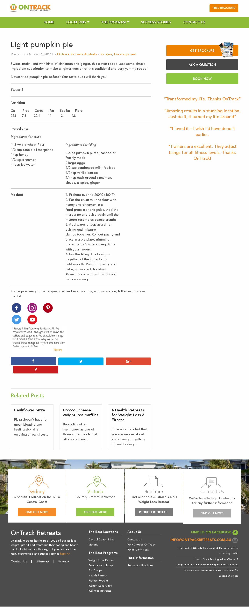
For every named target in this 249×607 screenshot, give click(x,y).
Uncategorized (125, 54)
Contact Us (194, 22)
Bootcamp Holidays (101, 557)
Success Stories (156, 22)
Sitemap (42, 553)
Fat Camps (95, 562)
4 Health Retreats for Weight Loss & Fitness (128, 407)
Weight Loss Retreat (102, 552)
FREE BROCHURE (224, 8)
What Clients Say (138, 541)
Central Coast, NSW (101, 531)
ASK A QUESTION (202, 65)
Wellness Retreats (100, 582)
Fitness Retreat (98, 572)
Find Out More (37, 503)
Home (49, 22)
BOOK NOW (202, 79)
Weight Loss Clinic (100, 577)
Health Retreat (98, 567)
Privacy (63, 553)
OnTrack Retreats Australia (77, 54)
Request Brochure (153, 503)
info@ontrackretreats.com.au (204, 531)
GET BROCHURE (212, 50)
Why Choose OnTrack (141, 536)
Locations (76, 22)
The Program (113, 22)
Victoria (93, 536)
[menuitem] (49, 22)
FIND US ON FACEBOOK (214, 524)
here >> (65, 545)
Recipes (106, 54)
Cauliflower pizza (29, 402)
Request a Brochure (140, 557)
